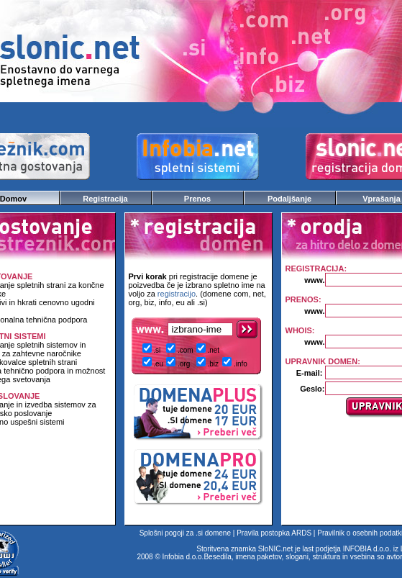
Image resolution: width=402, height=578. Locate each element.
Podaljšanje (289, 198)
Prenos (197, 198)
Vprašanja (381, 198)
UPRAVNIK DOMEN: (322, 361)
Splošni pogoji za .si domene (185, 533)
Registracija (105, 198)
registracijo (176, 293)
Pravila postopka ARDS (274, 533)
